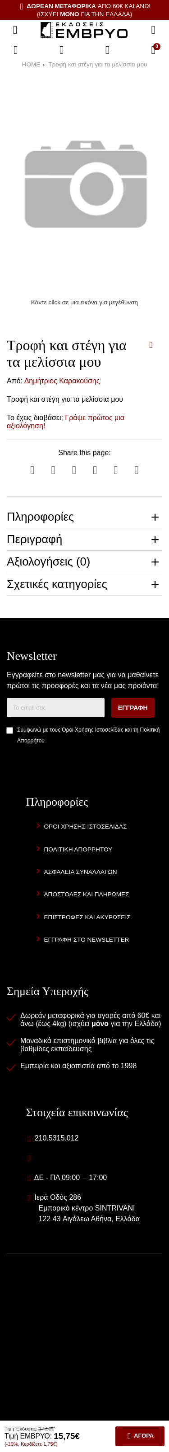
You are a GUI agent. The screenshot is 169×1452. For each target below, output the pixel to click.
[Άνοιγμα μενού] (15, 30)
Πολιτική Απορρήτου (78, 849)
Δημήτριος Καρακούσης (62, 381)
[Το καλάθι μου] (153, 50)
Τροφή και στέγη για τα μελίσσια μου (97, 64)
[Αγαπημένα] (62, 50)
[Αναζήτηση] (153, 30)
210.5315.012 (57, 1138)
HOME (31, 64)
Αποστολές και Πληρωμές (86, 894)
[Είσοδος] (108, 50)
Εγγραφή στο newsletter (86, 939)
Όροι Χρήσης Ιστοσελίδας (92, 730)
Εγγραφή (133, 707)
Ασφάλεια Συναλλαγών (80, 872)
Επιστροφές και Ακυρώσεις (87, 917)
